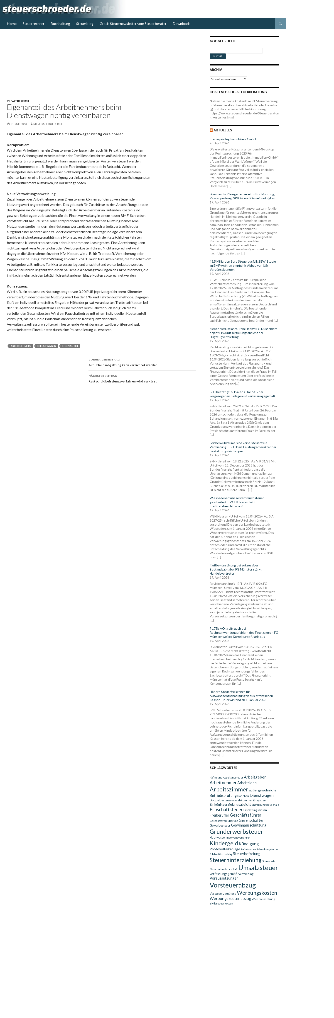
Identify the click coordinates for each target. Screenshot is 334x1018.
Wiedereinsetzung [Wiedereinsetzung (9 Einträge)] (263, 899)
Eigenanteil (70, 345)
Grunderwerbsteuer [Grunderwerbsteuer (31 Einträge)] (236, 831)
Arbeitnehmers (21, 345)
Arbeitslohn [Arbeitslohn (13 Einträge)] (247, 783)
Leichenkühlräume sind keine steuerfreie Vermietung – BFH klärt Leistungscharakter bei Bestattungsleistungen (243, 447)
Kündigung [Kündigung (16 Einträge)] (249, 843)
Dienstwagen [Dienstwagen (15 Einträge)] (262, 795)
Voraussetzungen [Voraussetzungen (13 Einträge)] (224, 878)
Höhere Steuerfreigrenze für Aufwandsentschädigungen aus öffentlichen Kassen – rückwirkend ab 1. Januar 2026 (241, 696)
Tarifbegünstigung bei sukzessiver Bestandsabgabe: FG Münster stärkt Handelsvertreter (236, 569)
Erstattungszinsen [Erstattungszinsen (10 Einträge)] (255, 810)
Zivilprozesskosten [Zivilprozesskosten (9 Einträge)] (221, 903)
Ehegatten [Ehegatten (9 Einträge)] (259, 800)
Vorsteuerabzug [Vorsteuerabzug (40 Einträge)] (233, 885)
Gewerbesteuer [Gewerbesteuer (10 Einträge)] (220, 825)
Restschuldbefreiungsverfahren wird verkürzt (142, 378)
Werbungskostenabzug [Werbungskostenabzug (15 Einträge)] (230, 898)
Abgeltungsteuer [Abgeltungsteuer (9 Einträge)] (233, 777)
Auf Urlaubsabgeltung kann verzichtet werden (142, 362)
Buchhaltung (60, 23)
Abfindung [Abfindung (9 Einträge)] (216, 777)
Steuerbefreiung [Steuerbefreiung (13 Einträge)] (246, 853)
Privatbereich (18, 101)
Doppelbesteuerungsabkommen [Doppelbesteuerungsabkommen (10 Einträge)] (231, 800)
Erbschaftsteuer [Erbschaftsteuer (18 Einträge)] (226, 809)
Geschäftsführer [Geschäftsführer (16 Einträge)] (245, 814)
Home (12, 23)
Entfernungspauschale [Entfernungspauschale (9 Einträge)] (265, 804)
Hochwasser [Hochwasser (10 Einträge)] (218, 837)
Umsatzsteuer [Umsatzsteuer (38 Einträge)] (258, 867)
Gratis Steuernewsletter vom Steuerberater (133, 23)
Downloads (181, 23)
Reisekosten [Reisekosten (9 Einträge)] (248, 849)
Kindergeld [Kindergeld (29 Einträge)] (224, 843)
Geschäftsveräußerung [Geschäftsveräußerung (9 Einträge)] (224, 820)
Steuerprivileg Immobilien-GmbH (233, 139)
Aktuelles (223, 130)
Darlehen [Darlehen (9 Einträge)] (243, 796)
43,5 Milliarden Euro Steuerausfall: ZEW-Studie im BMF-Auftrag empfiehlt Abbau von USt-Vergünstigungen (243, 265)
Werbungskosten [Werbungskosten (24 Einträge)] (257, 893)
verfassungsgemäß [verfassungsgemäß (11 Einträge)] (224, 874)
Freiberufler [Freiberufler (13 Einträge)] (219, 815)
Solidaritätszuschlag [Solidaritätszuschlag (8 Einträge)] (221, 854)
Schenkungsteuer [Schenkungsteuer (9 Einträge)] (267, 849)
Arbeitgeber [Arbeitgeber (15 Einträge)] (255, 777)
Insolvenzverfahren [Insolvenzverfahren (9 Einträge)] (238, 837)
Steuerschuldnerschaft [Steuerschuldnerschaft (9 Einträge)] (224, 869)
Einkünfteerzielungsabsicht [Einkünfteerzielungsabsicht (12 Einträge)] (230, 804)
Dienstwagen (46, 345)
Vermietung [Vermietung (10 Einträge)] (245, 874)
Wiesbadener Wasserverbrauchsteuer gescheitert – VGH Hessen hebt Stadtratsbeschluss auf (237, 502)
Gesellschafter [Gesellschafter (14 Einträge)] (251, 820)
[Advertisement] (104, 67)
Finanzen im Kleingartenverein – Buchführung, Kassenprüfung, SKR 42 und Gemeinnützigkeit (243, 196)
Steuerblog (84, 23)
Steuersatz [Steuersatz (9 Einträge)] (268, 861)
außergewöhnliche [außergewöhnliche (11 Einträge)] (262, 790)
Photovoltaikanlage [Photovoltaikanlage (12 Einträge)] (225, 849)
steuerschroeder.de (48, 124)
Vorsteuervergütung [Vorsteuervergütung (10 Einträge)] (223, 893)
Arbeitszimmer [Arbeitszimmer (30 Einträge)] (229, 789)
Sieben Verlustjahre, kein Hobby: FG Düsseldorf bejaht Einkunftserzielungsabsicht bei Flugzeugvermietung (243, 333)
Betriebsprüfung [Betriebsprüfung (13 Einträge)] (223, 795)
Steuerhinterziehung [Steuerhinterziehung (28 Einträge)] (236, 859)
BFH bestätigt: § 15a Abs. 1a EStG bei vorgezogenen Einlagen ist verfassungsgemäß (242, 394)
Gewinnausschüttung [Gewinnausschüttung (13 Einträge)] (248, 825)
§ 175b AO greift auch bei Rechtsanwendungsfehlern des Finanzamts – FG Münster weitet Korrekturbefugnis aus (244, 632)
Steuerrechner (33, 23)
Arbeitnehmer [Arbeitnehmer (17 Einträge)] (223, 782)
